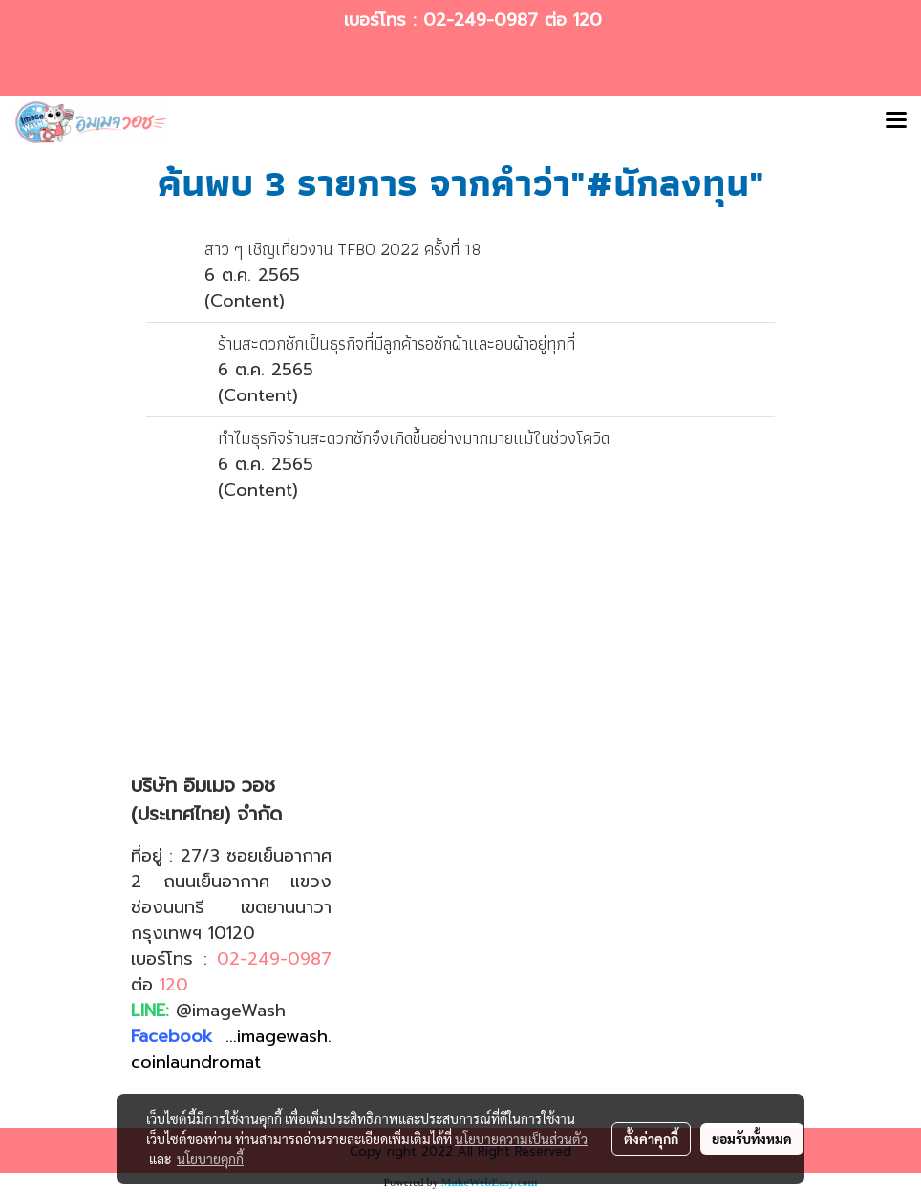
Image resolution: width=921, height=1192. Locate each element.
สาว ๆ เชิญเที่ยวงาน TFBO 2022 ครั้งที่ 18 (342, 249)
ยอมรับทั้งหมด (752, 1138)
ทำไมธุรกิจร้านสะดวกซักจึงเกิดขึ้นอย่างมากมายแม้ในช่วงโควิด (414, 438)
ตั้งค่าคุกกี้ (651, 1138)
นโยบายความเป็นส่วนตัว (521, 1138)
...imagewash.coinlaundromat (231, 1049)
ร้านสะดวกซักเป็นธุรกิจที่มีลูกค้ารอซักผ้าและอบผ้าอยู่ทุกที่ (396, 343)
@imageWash (231, 1010)
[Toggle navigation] (896, 122)
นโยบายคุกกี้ (210, 1158)
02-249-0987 (480, 20)
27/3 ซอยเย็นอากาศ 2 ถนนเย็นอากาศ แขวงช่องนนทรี (231, 881)
